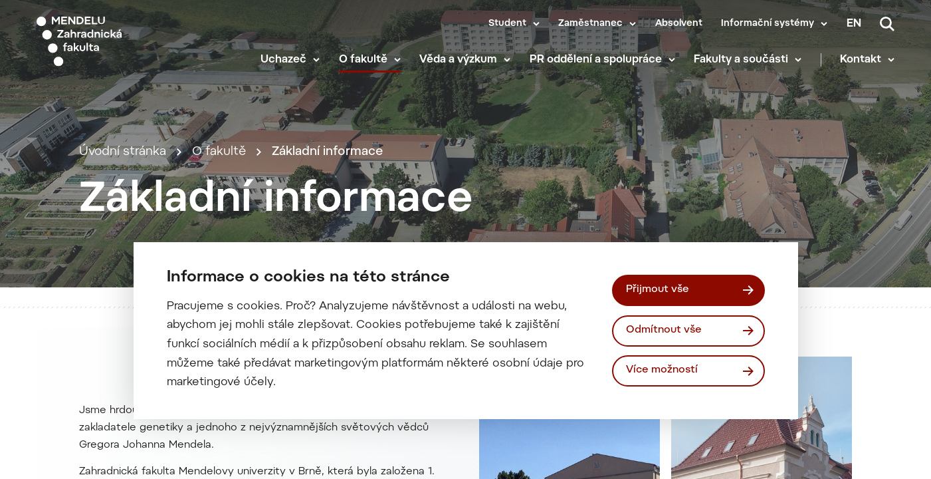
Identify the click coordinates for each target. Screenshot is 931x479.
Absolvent (678, 24)
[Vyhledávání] (887, 24)
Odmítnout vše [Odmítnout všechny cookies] (664, 330)
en (854, 24)
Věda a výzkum (458, 60)
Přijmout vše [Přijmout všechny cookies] (657, 290)
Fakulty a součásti (741, 60)
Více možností (662, 370)
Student (507, 24)
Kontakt (860, 60)
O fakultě (363, 60)
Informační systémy (767, 24)
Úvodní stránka (122, 152)
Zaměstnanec (590, 24)
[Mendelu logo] (113, 42)
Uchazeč (283, 60)
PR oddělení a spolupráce (596, 60)
